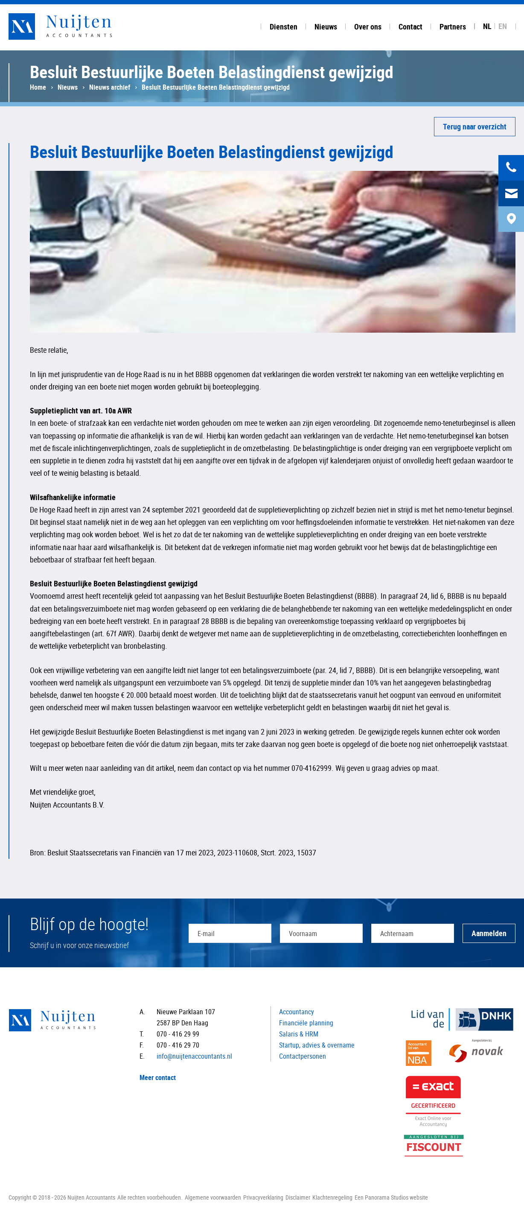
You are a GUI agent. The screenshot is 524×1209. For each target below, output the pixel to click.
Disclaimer (297, 1197)
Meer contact (158, 1077)
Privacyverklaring (263, 1197)
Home (38, 87)
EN (502, 26)
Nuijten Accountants (77, 26)
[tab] (283, 25)
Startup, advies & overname (317, 1045)
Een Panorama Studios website (391, 1197)
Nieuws (68, 87)
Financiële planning (306, 1023)
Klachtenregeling (332, 1197)
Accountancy (296, 1011)
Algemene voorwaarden (213, 1197)
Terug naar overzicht (475, 126)
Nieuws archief (109, 87)
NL (487, 26)
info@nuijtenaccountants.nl (194, 1056)
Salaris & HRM (298, 1034)
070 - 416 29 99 (178, 1034)
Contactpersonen (302, 1056)
